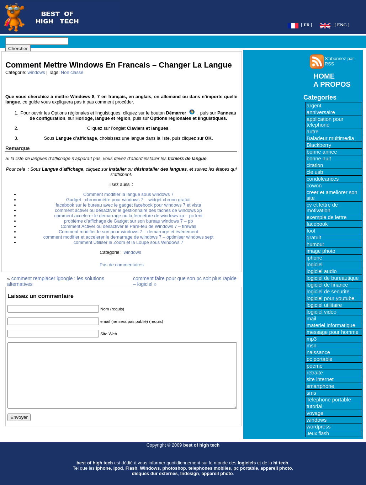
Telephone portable (329, 400)
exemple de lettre (326, 217)
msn (312, 345)
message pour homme (333, 332)
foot (311, 231)
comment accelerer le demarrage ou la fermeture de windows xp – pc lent (128, 215)
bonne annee (322, 152)
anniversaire (321, 112)
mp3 (312, 339)
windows (36, 72)
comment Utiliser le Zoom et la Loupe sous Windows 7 (129, 242)
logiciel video (321, 312)
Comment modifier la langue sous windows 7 (128, 194)
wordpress (319, 427)
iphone (314, 258)
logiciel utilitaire (324, 305)
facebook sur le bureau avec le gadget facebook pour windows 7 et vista (128, 205)
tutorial (314, 406)
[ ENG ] (342, 24)
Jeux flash (318, 433)
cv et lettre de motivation (322, 207)
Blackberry (319, 145)
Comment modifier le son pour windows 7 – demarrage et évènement (128, 231)
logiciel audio (322, 271)
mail (311, 318)
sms (311, 393)
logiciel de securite (328, 291)
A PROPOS (332, 84)
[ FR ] (306, 24)
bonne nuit (319, 158)
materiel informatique (331, 325)
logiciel (315, 264)
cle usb (315, 172)
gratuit (314, 237)
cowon (314, 185)
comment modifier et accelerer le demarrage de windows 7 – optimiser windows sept (128, 237)
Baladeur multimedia (330, 138)
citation (315, 165)
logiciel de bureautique (333, 278)
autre (312, 131)
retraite (315, 372)
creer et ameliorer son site (332, 195)
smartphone (320, 386)
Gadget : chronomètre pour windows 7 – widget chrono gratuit (128, 199)
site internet (320, 379)
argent (314, 105)
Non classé (72, 72)
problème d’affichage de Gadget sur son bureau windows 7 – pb (128, 221)
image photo (321, 251)
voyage (315, 413)
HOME (324, 76)
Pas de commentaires (122, 264)
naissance (318, 352)
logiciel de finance (327, 285)
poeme (315, 366)
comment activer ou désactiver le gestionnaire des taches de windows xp (128, 210)
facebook (317, 224)
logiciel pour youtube (330, 298)
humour (315, 244)
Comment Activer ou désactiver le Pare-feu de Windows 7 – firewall (128, 226)
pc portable (320, 359)
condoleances (323, 179)
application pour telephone (325, 122)
